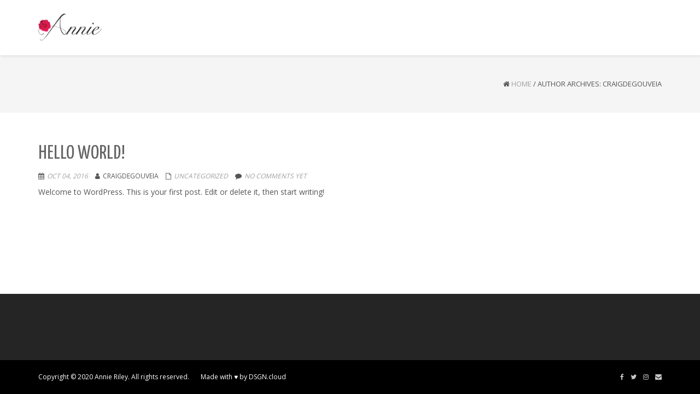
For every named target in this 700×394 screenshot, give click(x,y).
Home (521, 84)
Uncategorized (201, 176)
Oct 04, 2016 (67, 176)
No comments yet (275, 176)
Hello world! (81, 153)
